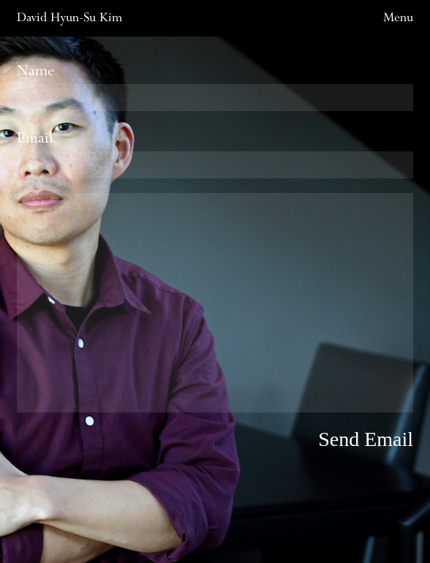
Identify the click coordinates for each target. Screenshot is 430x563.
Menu (398, 18)
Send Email (365, 439)
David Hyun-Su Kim (69, 18)
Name (215, 86)
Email (215, 153)
